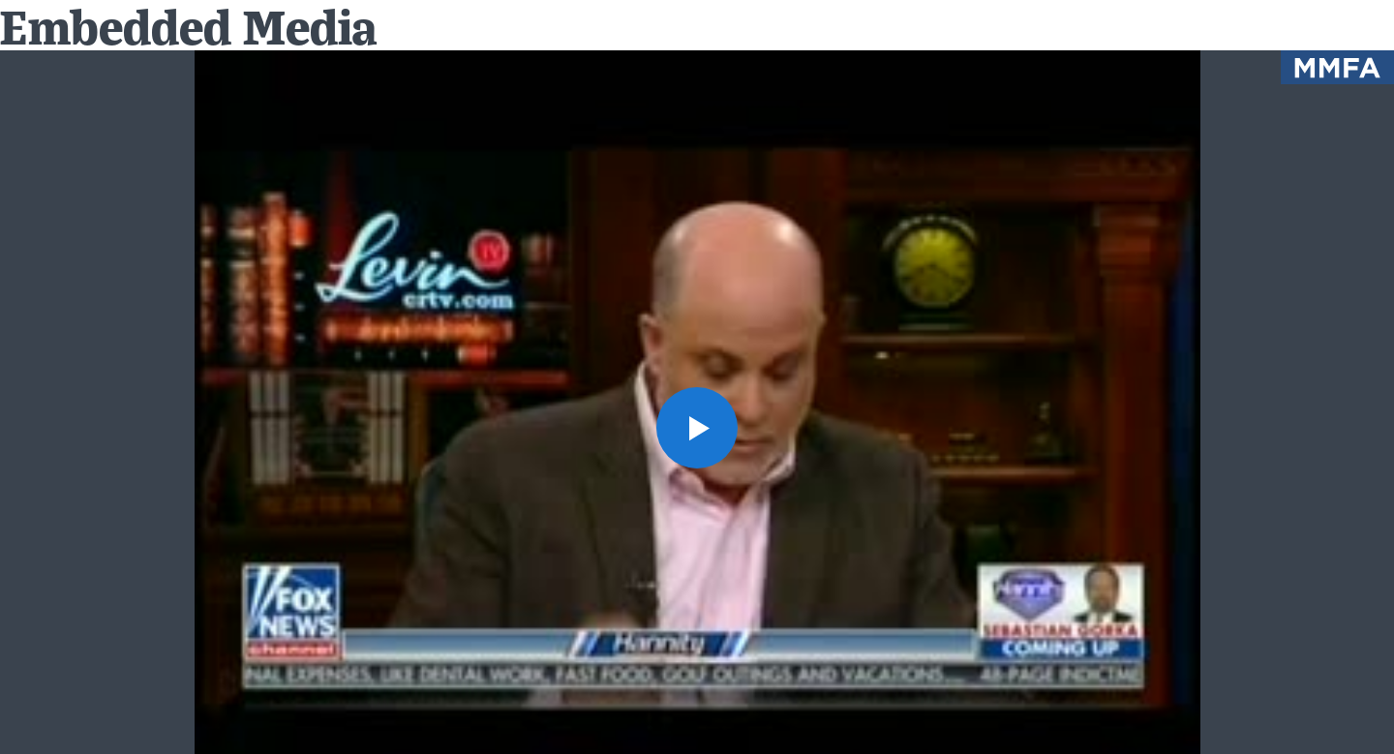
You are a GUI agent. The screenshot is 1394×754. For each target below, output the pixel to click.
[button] (697, 428)
